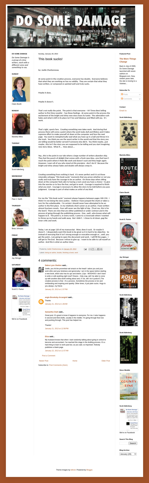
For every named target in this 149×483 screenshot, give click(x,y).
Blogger (89, 470)
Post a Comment (48, 356)
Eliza (47, 337)
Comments (126, 99)
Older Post (105, 361)
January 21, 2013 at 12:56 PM (56, 329)
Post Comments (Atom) (58, 365)
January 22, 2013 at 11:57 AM (56, 351)
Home (75, 361)
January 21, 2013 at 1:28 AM (56, 304)
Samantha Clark (51, 312)
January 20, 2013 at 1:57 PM (56, 289)
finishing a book (68, 252)
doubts (59, 252)
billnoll (73, 470)
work (76, 252)
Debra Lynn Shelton (53, 265)
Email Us (123, 111)
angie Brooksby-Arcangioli (56, 297)
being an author (50, 252)
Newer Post (43, 361)
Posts (124, 94)
